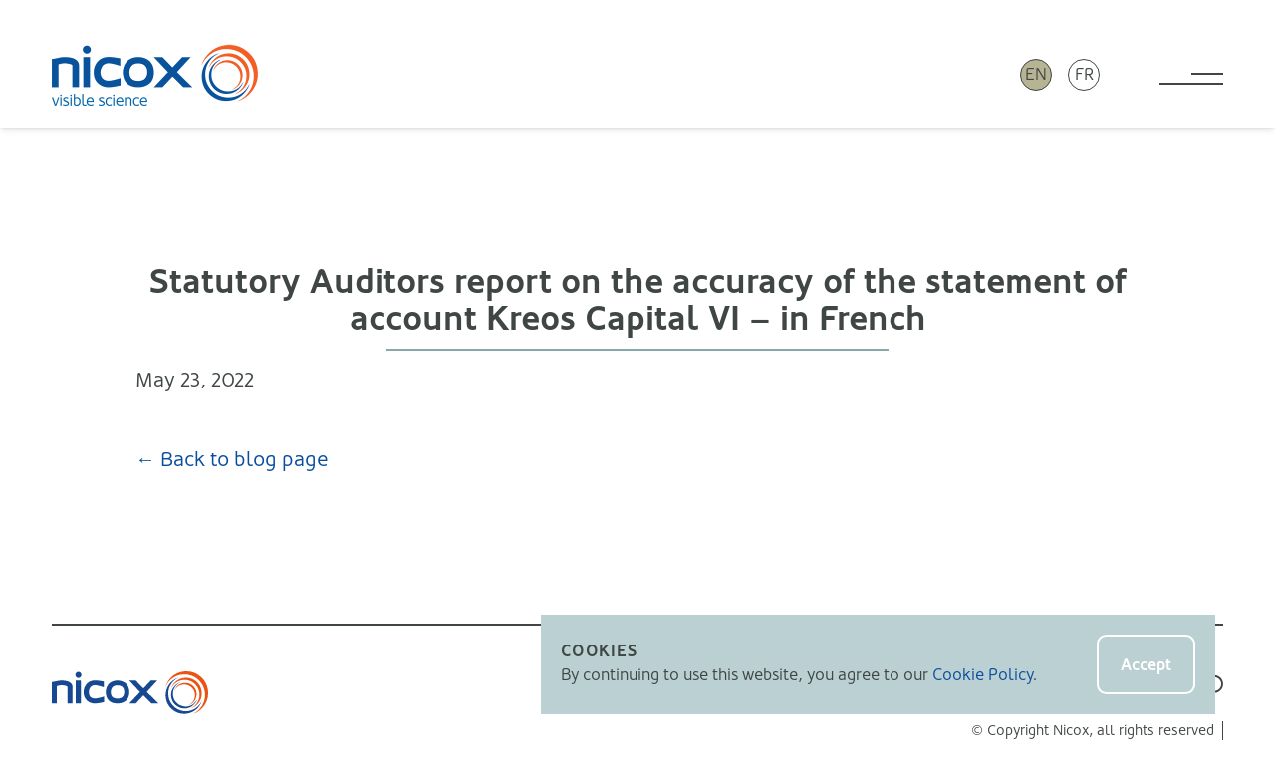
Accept (1146, 664)
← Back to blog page (232, 459)
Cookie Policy (982, 674)
